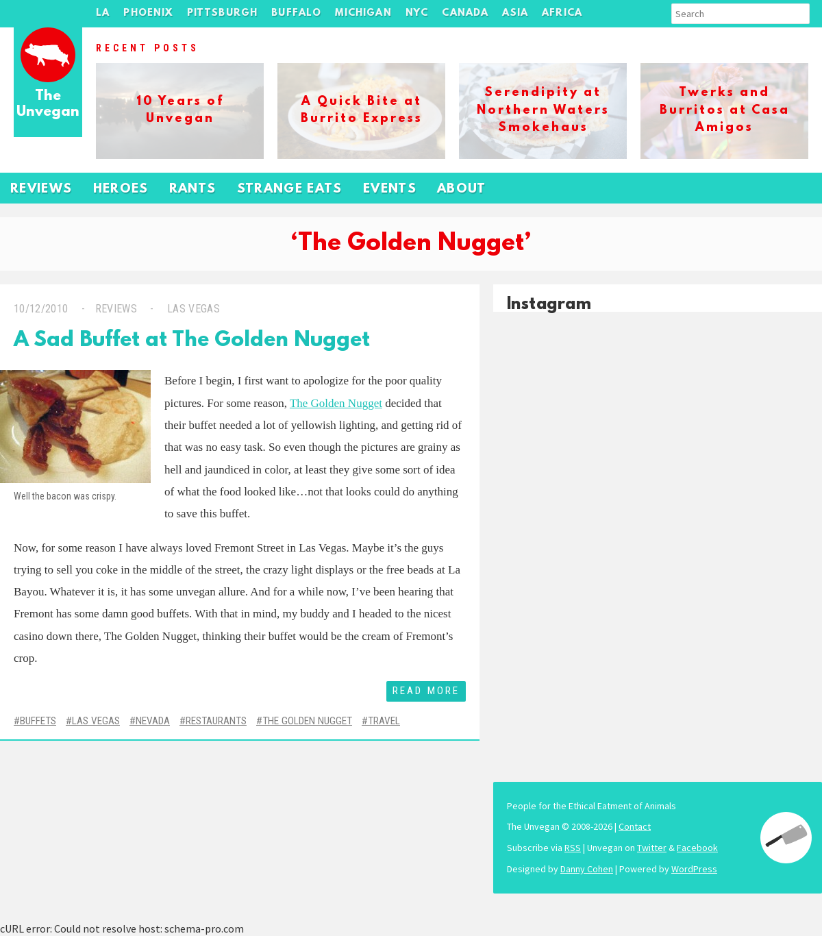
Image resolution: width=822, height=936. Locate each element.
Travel (384, 721)
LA (103, 13)
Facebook (697, 847)
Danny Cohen (586, 869)
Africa (562, 13)
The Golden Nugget (336, 403)
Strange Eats (289, 189)
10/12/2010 (41, 308)
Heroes (121, 189)
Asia (515, 13)
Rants (192, 189)
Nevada (153, 721)
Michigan (363, 13)
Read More (426, 691)
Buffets (38, 721)
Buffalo (296, 13)
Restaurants (216, 721)
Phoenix (148, 13)
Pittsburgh (222, 13)
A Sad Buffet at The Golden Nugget (192, 341)
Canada (465, 13)
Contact (635, 826)
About (461, 189)
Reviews (41, 189)
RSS (572, 847)
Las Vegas (192, 308)
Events (389, 189)
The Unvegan (47, 104)
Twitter (652, 847)
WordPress (694, 869)
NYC (417, 13)
